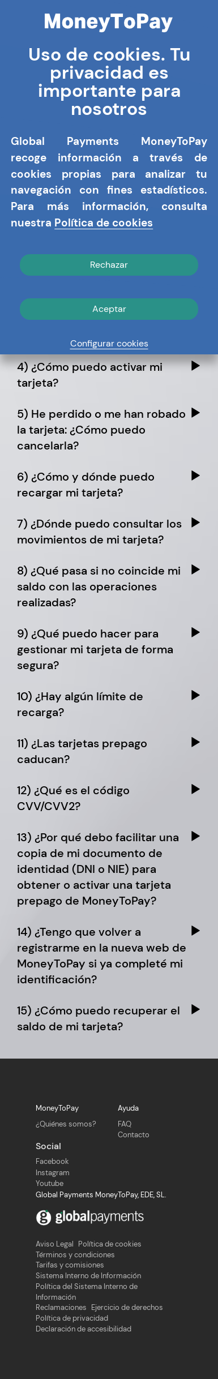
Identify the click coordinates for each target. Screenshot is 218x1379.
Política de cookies (110, 1244)
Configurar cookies (109, 343)
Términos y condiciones (75, 1255)
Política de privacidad (72, 1318)
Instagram (53, 1172)
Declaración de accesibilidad (83, 1329)
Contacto (133, 1135)
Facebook (52, 1161)
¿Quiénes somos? (66, 1124)
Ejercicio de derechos (127, 1307)
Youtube (49, 1183)
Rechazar (109, 265)
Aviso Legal (55, 1244)
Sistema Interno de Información (88, 1275)
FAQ (124, 1124)
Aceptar (109, 309)
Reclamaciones (61, 1307)
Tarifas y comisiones (70, 1265)
